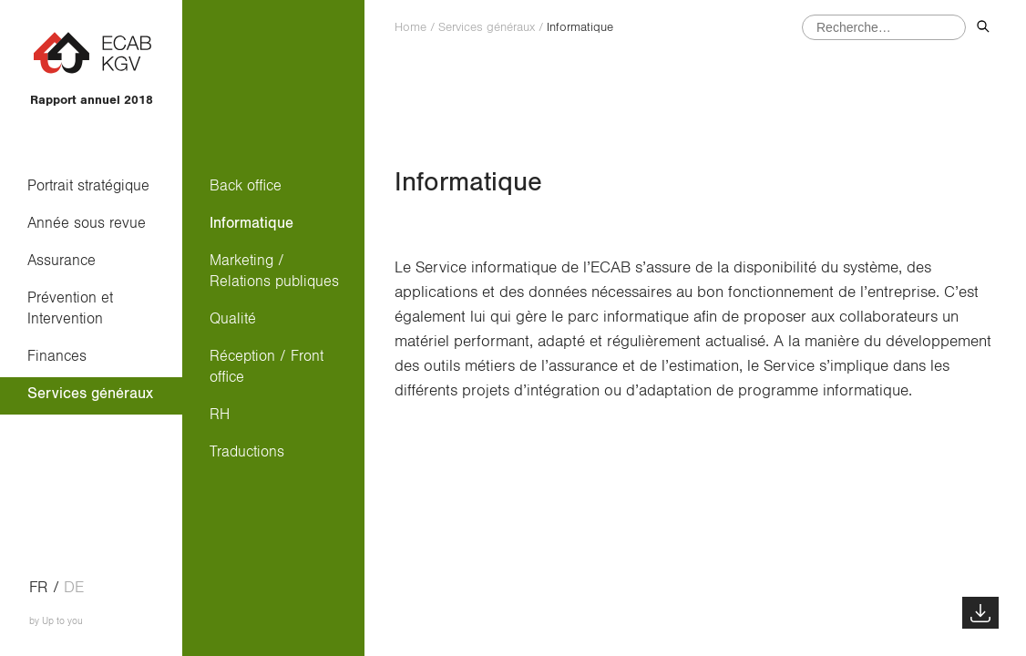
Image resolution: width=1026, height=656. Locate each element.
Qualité (233, 318)
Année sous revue (86, 223)
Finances (57, 356)
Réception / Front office (266, 366)
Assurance (61, 260)
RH (220, 414)
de (74, 587)
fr (38, 587)
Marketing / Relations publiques (274, 270)
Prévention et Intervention (74, 308)
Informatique (251, 223)
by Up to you (56, 621)
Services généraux (90, 393)
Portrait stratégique (88, 185)
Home (410, 27)
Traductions (247, 451)
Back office (246, 185)
